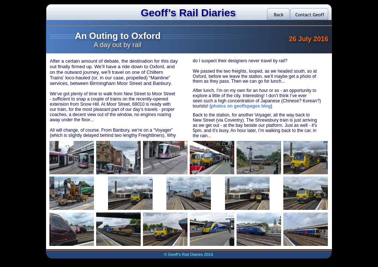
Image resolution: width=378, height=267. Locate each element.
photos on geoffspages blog (241, 106)
